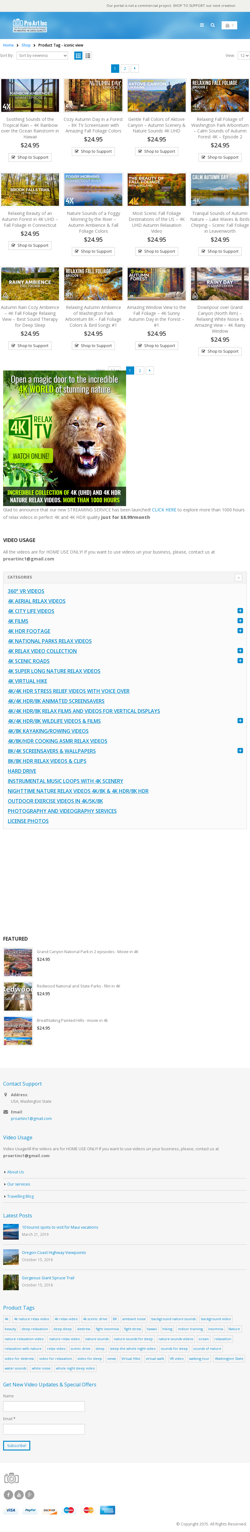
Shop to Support (32, 157)
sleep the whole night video (133, 1350)
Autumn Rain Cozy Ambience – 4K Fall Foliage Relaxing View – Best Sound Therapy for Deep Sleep (30, 316)
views (111, 1360)
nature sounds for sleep (133, 1340)
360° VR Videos (26, 592)
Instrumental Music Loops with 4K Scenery (65, 781)
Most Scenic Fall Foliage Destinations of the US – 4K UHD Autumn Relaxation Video (157, 222)
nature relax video (64, 1340)
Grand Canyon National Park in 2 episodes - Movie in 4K (89, 952)
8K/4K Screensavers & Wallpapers (52, 752)
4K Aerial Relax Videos (37, 602)
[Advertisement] (124, 883)
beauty (10, 1330)
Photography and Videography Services (62, 811)
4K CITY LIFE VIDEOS (31, 612)
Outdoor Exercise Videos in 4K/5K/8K (55, 801)
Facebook (8, 1496)
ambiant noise (134, 1320)
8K (115, 1320)
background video (216, 1320)
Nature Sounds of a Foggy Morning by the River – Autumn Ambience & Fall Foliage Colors (93, 222)
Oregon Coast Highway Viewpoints (54, 1254)
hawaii (152, 1330)
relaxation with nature (23, 1350)
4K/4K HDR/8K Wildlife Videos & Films (54, 722)
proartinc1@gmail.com (31, 1120)
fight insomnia (107, 1330)
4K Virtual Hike (27, 682)
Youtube (19, 1496)
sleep (100, 1350)
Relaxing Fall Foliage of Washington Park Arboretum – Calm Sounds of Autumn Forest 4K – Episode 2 (220, 128)
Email (9, 1420)
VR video (177, 1360)
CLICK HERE (164, 510)
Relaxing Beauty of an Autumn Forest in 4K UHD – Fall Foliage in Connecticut (30, 219)
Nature (234, 1330)
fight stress (132, 1330)
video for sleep (89, 1360)
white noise (41, 1370)
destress (83, 1330)
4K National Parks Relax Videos (50, 642)
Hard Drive (22, 771)
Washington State (229, 1360)
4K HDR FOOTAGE (29, 632)
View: (230, 55)
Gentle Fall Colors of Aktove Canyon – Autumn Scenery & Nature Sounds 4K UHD (157, 125)
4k (6, 1320)
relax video (56, 1350)
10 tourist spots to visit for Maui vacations (60, 1228)
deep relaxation (35, 1330)
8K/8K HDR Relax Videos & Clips (47, 762)
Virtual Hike (130, 1360)
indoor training (190, 1330)
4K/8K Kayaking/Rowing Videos (48, 732)
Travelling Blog (20, 1198)
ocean (204, 1340)
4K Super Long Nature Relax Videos (54, 672)
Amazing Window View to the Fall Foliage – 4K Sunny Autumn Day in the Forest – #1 (156, 316)
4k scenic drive (95, 1320)
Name (8, 1397)
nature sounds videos (176, 1340)
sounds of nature (207, 1350)
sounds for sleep (174, 1350)
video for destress (19, 1360)
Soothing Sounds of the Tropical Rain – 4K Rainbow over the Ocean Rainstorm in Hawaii (30, 128)
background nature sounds (173, 1320)
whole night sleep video (75, 1370)
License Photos (28, 821)
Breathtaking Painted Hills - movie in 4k (73, 1022)
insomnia (215, 1330)
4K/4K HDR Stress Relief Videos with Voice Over (69, 692)
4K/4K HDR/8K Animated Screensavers (56, 702)
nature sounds (97, 1340)
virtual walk (155, 1360)
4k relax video (66, 1320)
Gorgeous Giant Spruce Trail (48, 1279)
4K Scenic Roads (29, 662)
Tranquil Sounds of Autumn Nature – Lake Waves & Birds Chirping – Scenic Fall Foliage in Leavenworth (220, 222)
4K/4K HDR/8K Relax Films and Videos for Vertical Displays (84, 712)
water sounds (15, 1370)
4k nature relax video (31, 1320)
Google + (29, 1496)
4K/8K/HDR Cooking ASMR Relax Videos (57, 742)
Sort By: (6, 55)
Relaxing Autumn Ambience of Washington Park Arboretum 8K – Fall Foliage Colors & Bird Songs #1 (93, 316)
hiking (167, 1330)
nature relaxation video (24, 1340)
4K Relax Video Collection (42, 652)
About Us (15, 1173)
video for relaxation (55, 1360)
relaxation (222, 1340)
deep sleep (62, 1330)
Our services (19, 1186)
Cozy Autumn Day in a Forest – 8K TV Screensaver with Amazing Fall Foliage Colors (93, 125)
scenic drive (81, 1350)
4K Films (18, 622)
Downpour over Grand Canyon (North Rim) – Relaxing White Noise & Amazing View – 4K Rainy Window (220, 319)
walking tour (199, 1360)
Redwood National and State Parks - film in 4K (80, 987)
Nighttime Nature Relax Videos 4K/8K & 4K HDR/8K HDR (78, 791)
